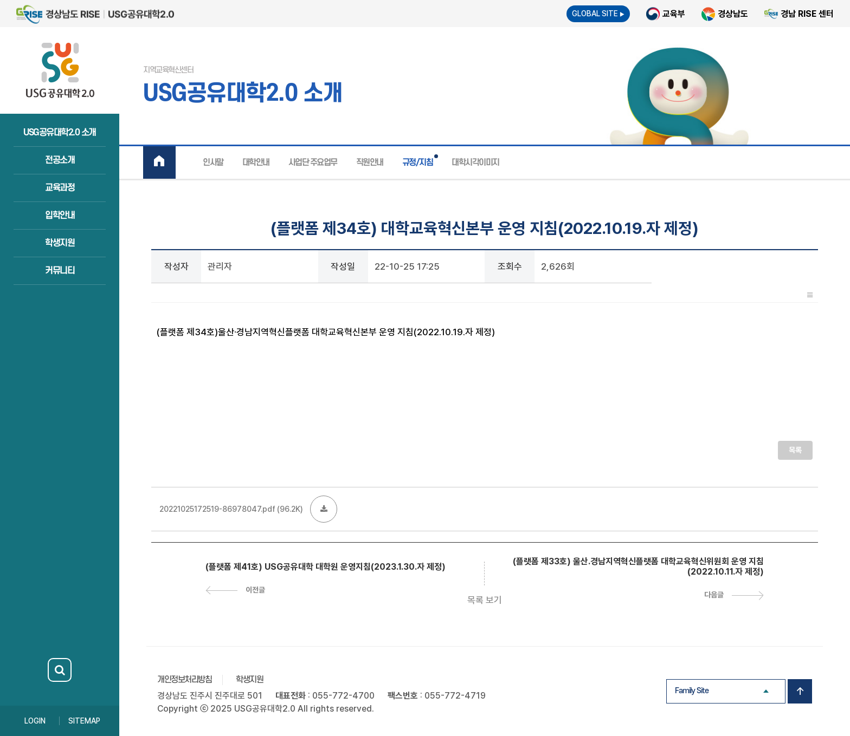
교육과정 (59, 188)
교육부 (673, 14)
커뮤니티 (59, 271)
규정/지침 (417, 162)
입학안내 (59, 215)
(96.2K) (253, 509)
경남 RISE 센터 (807, 14)
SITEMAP (84, 721)
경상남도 (733, 14)
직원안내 (369, 162)
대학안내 (255, 162)
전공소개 (59, 160)
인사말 (213, 162)
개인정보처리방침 (184, 680)
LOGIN (35, 721)
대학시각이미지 (475, 162)
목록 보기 (484, 600)
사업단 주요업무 (312, 162)
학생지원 (59, 243)
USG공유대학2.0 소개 (59, 133)
